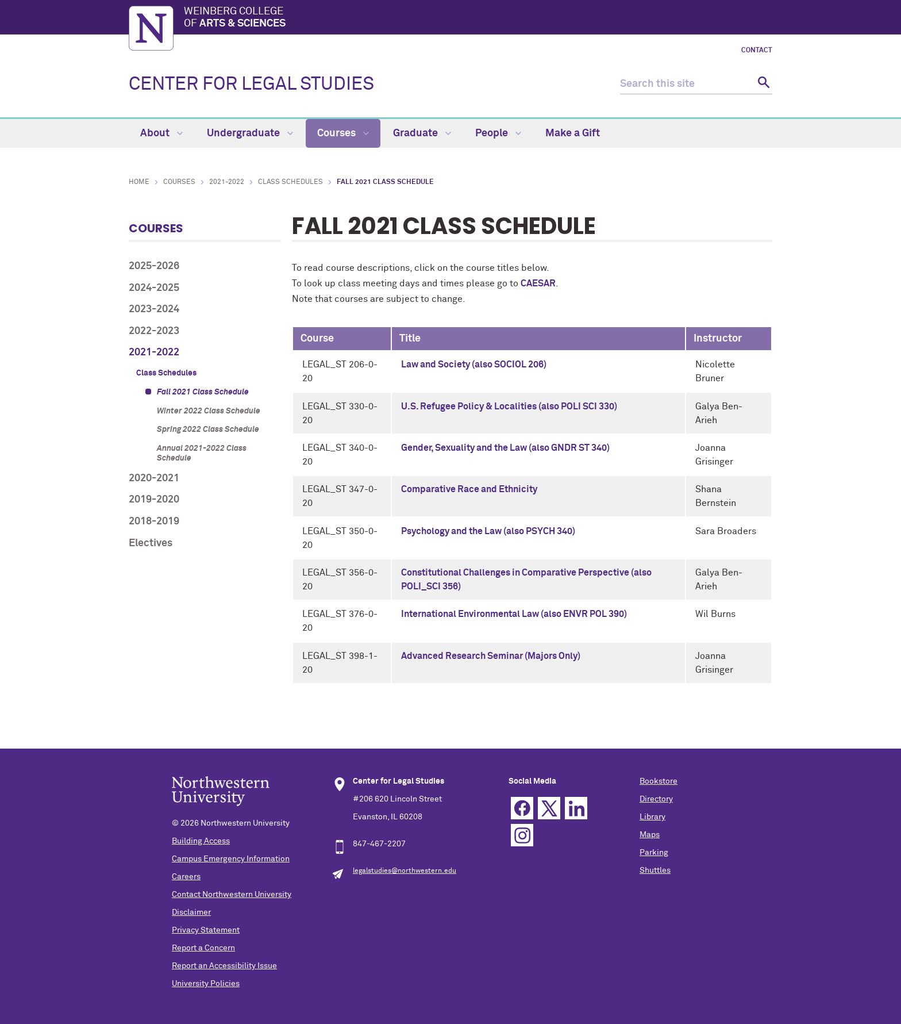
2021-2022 (226, 182)
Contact (756, 50)
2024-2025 (154, 288)
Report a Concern (203, 948)
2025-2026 (154, 266)
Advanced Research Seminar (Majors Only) (490, 656)
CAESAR (538, 283)
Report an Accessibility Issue (224, 966)
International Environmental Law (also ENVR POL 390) (514, 614)
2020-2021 (154, 478)
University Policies (206, 984)
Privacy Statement (206, 930)
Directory (656, 799)
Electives (150, 543)
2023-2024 (154, 309)
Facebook (522, 808)
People (498, 133)
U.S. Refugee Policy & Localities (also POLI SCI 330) (509, 406)
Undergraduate (250, 133)
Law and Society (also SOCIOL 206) (473, 364)
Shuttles (655, 870)
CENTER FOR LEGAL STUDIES (251, 84)
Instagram (522, 835)
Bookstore (658, 781)
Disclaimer (191, 912)
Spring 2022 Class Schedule (208, 429)
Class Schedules (290, 182)
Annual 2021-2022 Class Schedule (202, 453)
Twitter (549, 808)
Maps (650, 835)
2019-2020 (154, 499)
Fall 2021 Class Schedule (203, 392)
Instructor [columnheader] (718, 338)
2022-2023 (154, 331)
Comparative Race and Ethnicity (469, 489)
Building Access (201, 841)
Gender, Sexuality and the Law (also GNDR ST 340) (505, 447)
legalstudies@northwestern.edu (404, 871)
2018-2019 (154, 521)
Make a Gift (572, 133)
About (161, 133)
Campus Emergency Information (231, 859)
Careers (186, 877)
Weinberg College (478, 18)
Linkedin (576, 808)
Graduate (422, 133)
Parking (654, 853)
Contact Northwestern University (231, 895)
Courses (343, 133)
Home (139, 182)
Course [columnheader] (317, 338)
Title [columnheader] (410, 338)
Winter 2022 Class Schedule (208, 411)
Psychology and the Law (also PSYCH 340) (488, 531)
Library (652, 817)
